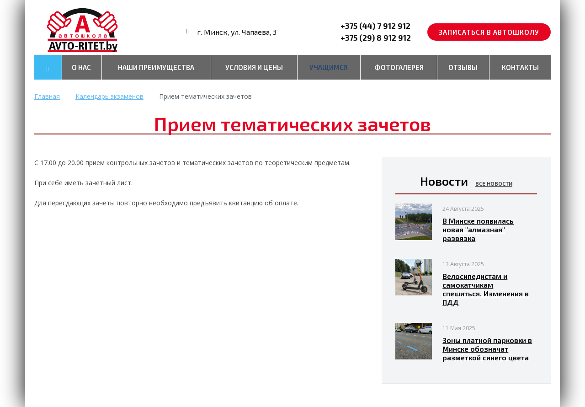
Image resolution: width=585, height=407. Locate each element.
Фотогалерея (399, 67)
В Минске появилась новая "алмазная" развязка (478, 229)
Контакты (520, 67)
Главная (47, 96)
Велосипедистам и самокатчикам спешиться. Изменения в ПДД (485, 289)
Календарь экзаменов (109, 96)
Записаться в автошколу (489, 32)
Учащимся (328, 67)
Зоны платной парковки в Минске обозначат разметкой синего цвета (487, 349)
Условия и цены (254, 67)
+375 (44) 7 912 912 (375, 25)
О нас (81, 67)
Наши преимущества (156, 67)
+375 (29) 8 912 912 (375, 37)
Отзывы (463, 67)
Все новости (493, 183)
